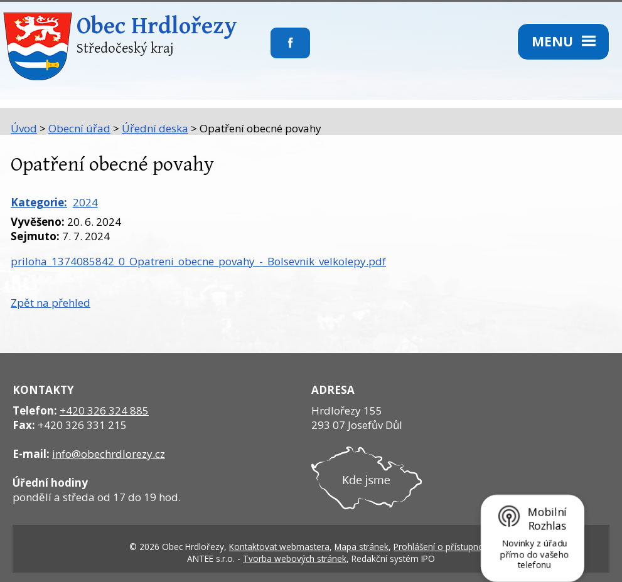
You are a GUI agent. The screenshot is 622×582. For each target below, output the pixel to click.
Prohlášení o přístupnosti (443, 547)
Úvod (24, 128)
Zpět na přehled (50, 302)
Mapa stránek (362, 547)
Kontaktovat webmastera (279, 547)
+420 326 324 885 (104, 410)
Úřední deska (155, 128)
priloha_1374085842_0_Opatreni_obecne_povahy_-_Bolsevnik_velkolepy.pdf (198, 261)
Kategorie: (39, 202)
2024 (85, 202)
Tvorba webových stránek (294, 558)
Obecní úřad (79, 128)
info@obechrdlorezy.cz (108, 454)
